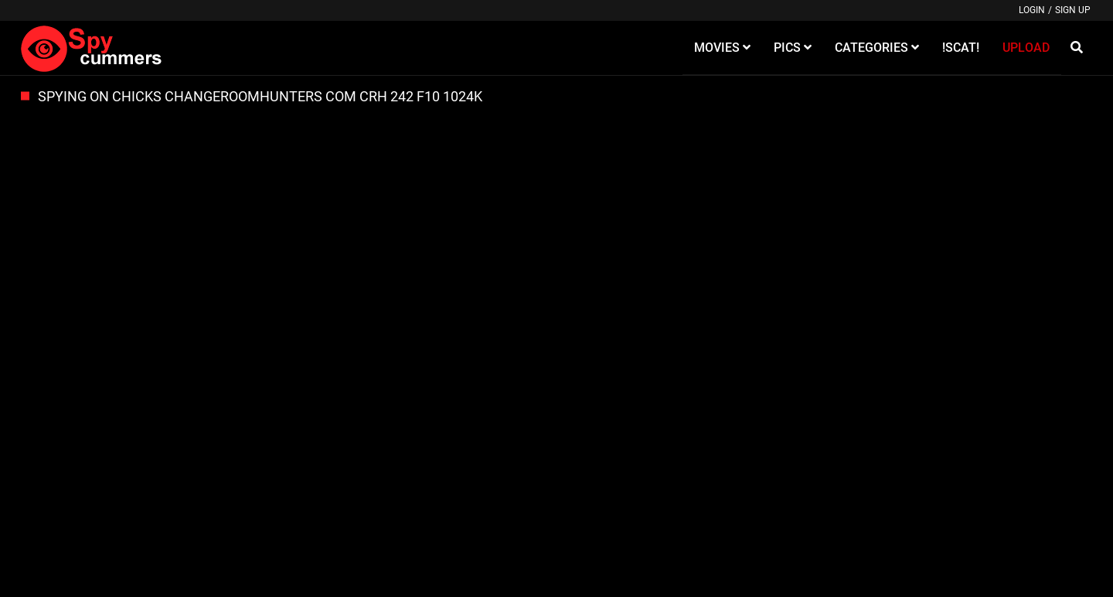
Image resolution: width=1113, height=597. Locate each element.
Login (1032, 10)
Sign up (1073, 10)
